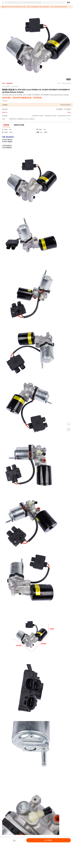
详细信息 (6, 125)
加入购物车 (48, 840)
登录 (68, 2)
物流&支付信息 (19, 125)
